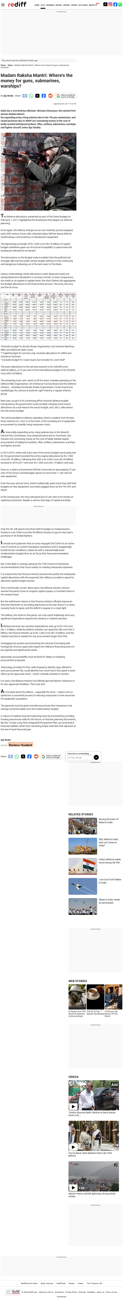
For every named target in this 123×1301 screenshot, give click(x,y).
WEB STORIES (77, 981)
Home (3, 65)
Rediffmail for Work (29, 1283)
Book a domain (47, 1283)
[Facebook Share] (43, 95)
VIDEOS (73, 1077)
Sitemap (82, 1292)
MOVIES (59, 5)
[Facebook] (115, 4)
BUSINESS (50, 5)
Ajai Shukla (8, 96)
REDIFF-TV (93, 5)
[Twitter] (105, 4)
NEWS (43, 5)
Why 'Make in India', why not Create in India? (109, 842)
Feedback (91, 1292)
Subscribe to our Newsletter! (78, 754)
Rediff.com (32, 1292)
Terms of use (111, 1292)
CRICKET (66, 5)
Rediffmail (61, 1283)
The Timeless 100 (94, 1283)
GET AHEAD (83, 5)
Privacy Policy (71, 1292)
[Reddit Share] (50, 95)
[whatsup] (120, 4)
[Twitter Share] (37, 95)
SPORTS (74, 5)
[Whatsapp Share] (30, 95)
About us (100, 1292)
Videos (80, 1283)
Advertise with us (46, 1292)
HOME (36, 5)
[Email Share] (24, 95)
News (10, 65)
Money (71, 1283)
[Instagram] (110, 4)
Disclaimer (59, 1292)
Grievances (61, 1297)
